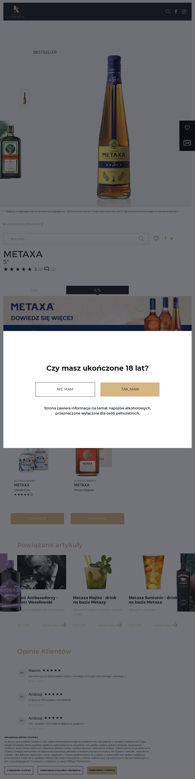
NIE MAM (65, 389)
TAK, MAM (130, 389)
